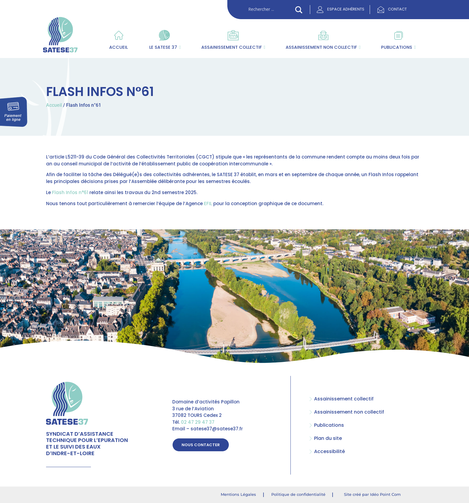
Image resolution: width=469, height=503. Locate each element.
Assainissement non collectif (323, 47)
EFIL (208, 203)
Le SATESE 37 (164, 47)
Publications (398, 47)
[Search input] (270, 9)
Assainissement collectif (233, 47)
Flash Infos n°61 (70, 192)
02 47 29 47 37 (197, 422)
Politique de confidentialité (298, 494)
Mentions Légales (238, 494)
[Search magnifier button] (299, 10)
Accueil (118, 47)
